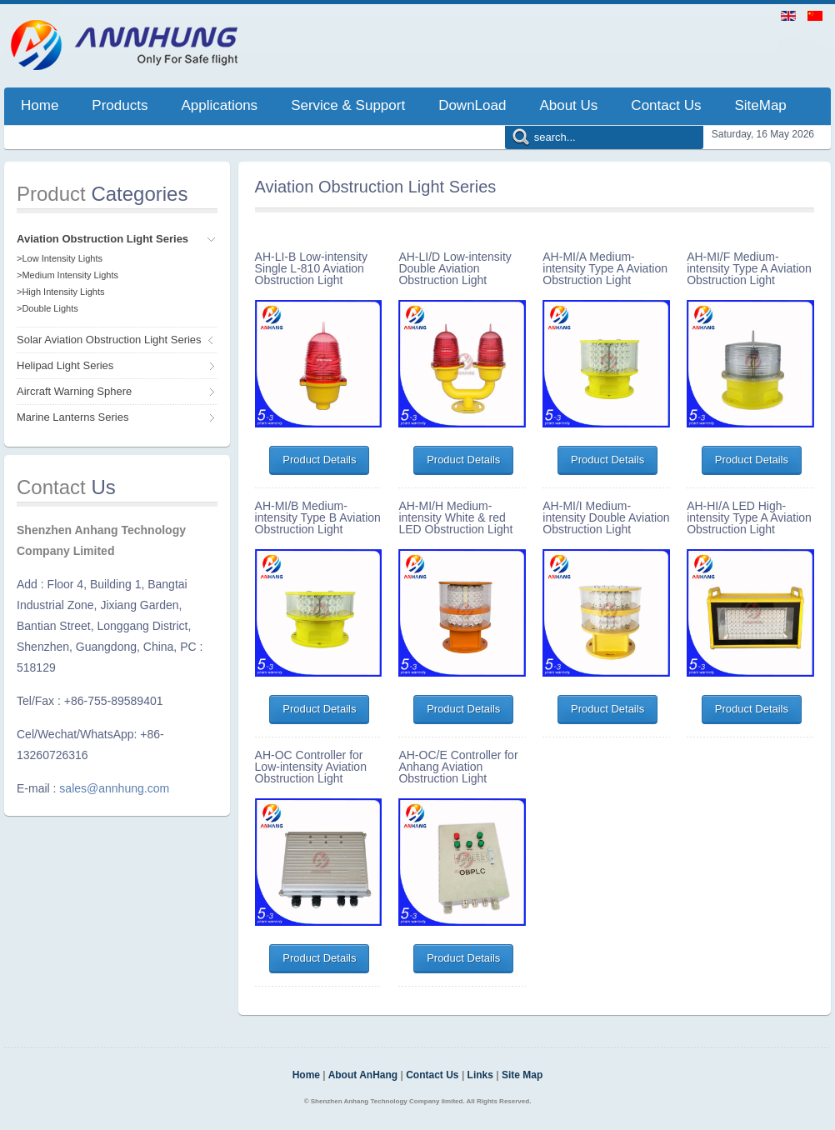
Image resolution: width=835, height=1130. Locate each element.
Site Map (522, 1075)
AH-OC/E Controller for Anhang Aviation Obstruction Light (458, 766)
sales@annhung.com (114, 788)
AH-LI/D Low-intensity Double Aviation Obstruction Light (454, 268)
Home (306, 1075)
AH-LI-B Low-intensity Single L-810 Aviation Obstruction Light (311, 268)
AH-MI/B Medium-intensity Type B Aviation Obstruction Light (318, 517)
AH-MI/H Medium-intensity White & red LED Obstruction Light (455, 517)
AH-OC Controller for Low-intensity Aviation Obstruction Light (311, 766)
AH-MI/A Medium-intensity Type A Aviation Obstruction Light (605, 268)
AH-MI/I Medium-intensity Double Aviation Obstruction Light (605, 517)
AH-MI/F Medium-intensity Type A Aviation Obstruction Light (749, 268)
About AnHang (363, 1075)
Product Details (319, 459)
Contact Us (432, 1075)
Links (480, 1075)
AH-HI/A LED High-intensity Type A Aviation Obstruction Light (749, 517)
